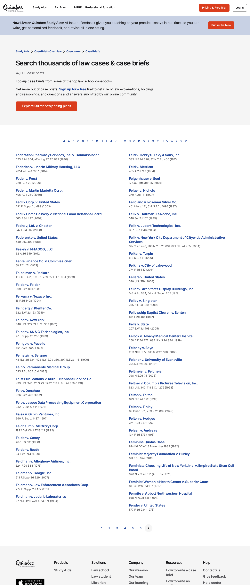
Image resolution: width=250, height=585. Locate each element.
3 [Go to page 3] (117, 528)
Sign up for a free (72, 89)
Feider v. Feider (28, 285)
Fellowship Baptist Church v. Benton (157, 313)
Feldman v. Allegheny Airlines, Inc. (43, 461)
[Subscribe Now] (221, 25)
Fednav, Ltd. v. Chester (34, 226)
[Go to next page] (161, 528)
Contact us (211, 570)
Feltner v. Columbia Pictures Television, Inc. (163, 383)
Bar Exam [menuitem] (62, 7)
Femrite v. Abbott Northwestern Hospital (160, 493)
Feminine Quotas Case (147, 442)
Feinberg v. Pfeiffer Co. (34, 308)
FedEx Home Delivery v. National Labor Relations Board (59, 214)
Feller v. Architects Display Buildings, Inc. (162, 289)
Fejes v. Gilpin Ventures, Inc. (38, 414)
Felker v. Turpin (141, 253)
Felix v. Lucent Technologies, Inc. (155, 226)
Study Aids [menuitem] (42, 7)
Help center (212, 583)
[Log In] (240, 8)
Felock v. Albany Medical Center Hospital (161, 336)
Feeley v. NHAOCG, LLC (34, 249)
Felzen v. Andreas (143, 430)
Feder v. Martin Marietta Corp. (39, 190)
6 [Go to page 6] (140, 528)
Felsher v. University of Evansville (155, 360)
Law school (100, 570)
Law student (101, 576)
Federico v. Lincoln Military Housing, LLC (48, 167)
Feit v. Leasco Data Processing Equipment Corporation (58, 402)
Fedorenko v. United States (37, 238)
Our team (136, 576)
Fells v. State (139, 324)
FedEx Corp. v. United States (38, 202)
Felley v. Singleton (143, 301)
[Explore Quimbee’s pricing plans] (46, 106)
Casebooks (73, 51)
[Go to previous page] (89, 528)
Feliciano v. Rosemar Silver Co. (153, 202)
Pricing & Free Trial (214, 7)
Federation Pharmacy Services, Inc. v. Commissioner (57, 155)
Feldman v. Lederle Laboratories (41, 497)
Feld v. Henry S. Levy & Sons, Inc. (155, 155)
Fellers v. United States (147, 277)
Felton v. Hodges (142, 418)
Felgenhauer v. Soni (144, 179)
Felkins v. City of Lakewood (150, 265)
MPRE (78, 7)
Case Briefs (92, 51)
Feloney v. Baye (141, 348)
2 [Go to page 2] (109, 528)
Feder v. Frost (26, 179)
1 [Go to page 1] (101, 528)
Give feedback (214, 576)
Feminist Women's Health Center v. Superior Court (169, 482)
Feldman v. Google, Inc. (34, 473)
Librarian (98, 583)
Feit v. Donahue (28, 391)
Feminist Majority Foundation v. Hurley (159, 454)
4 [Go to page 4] (125, 528)
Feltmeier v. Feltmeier (146, 371)
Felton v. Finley (140, 407)
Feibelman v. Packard (33, 273)
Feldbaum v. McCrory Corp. (37, 426)
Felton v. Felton (141, 395)
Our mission (138, 570)
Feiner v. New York (30, 320)
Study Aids (23, 51)
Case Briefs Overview (48, 51)
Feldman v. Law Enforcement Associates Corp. (52, 485)
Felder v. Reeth (27, 450)
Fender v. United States (147, 505)
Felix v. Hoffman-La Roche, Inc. (153, 214)
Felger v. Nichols (142, 190)
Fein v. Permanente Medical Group (43, 367)
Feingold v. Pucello (30, 343)
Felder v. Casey (28, 438)
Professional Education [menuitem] (102, 7)
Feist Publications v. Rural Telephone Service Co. (54, 379)
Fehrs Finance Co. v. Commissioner (44, 261)
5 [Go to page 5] (133, 528)
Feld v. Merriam (141, 167)
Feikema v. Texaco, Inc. (34, 296)
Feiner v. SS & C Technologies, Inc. (43, 332)
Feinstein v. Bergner (31, 355)
